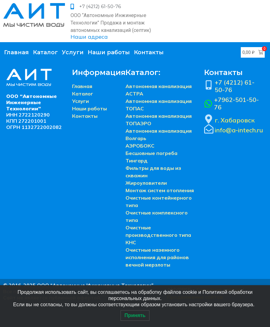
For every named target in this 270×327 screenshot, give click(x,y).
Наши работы (109, 52)
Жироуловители (146, 183)
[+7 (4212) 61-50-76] (208, 85)
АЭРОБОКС (140, 146)
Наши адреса (89, 36)
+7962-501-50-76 (236, 103)
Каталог (45, 52)
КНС (131, 242)
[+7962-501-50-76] (208, 103)
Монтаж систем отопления (160, 190)
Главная (16, 52)
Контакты (149, 52)
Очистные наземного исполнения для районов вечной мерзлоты (157, 257)
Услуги (73, 52)
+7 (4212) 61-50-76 (234, 86)
